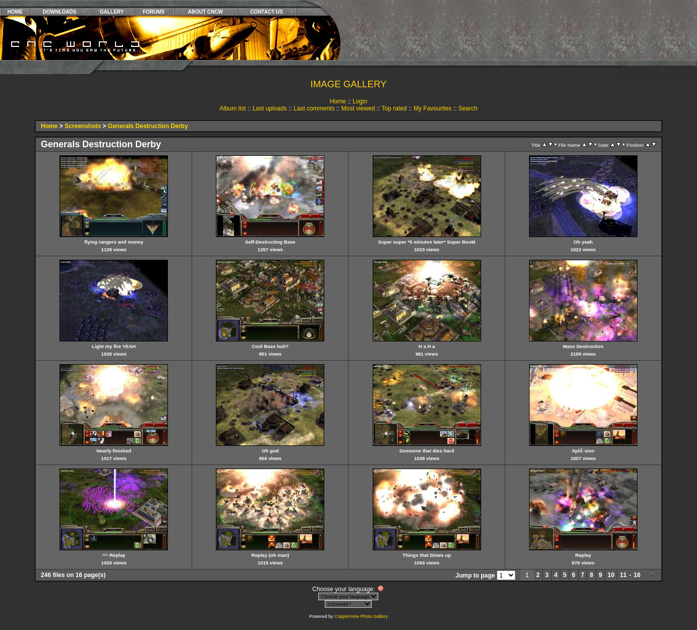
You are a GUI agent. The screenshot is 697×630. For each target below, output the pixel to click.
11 (623, 575)
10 (611, 575)
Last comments (314, 108)
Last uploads (270, 108)
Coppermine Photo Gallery (361, 616)
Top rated (394, 108)
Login (360, 101)
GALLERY (112, 12)
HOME (15, 12)
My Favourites (432, 108)
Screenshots (83, 126)
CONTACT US (266, 12)
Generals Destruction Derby (148, 126)
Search (468, 108)
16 (637, 575)
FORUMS (153, 12)
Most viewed (358, 108)
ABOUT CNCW (205, 12)
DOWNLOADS (60, 12)
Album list (232, 108)
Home (338, 101)
